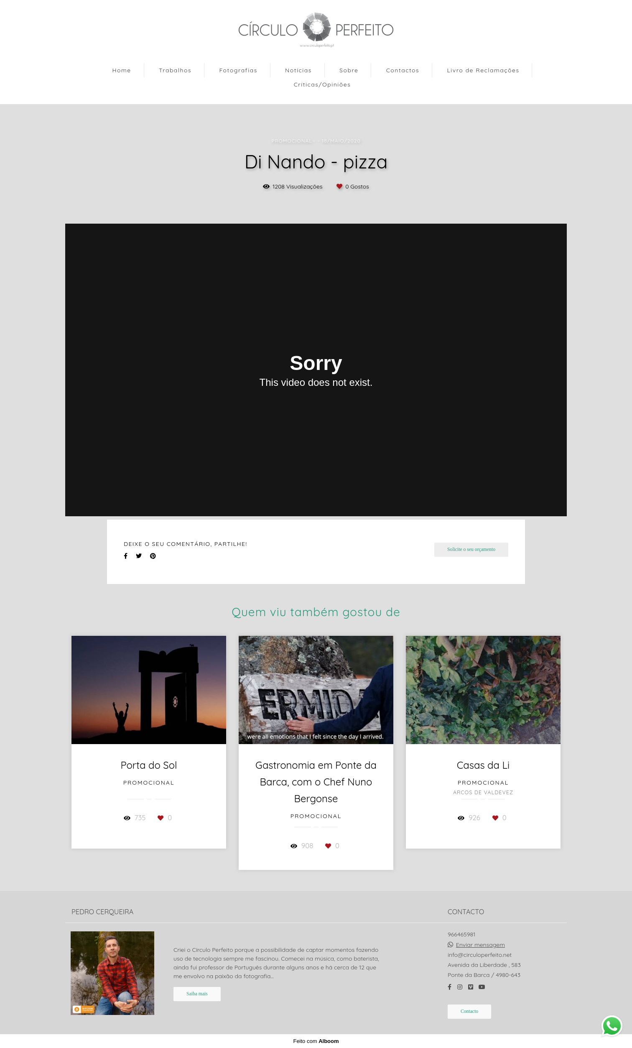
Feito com (316, 1041)
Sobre (348, 70)
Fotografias (238, 70)
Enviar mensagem (480, 945)
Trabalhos (175, 70)
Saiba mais (197, 994)
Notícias (298, 70)
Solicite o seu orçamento (471, 549)
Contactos (402, 70)
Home (121, 70)
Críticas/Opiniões (322, 84)
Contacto (469, 1011)
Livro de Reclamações (483, 70)
